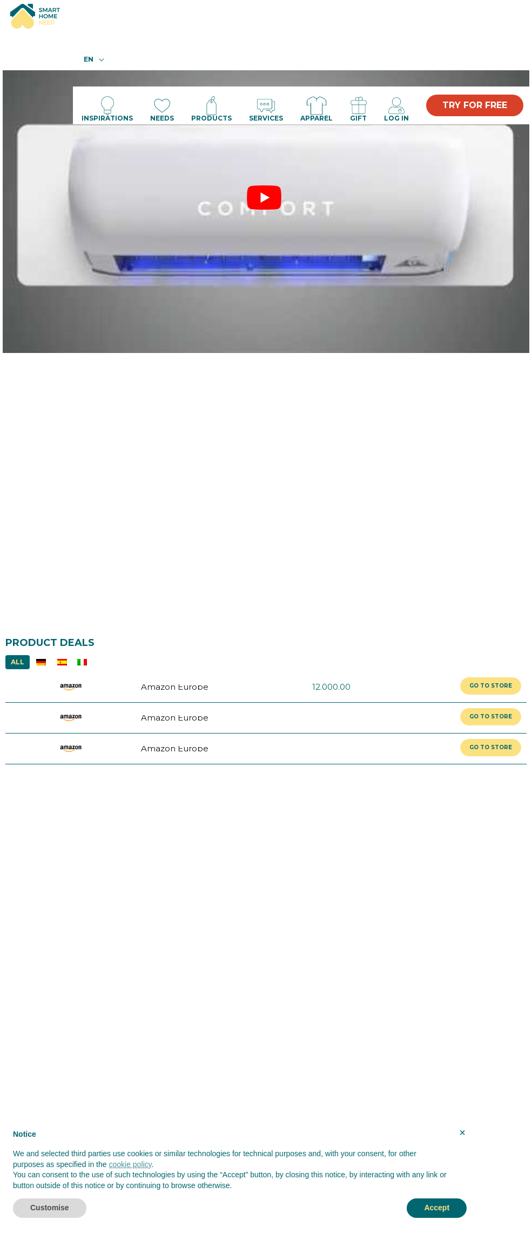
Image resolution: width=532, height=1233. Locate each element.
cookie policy (130, 1164)
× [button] (462, 1132)
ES (62, 662)
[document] (240, 1162)
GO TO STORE (490, 685)
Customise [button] (49, 1207)
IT (81, 662)
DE (41, 662)
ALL (17, 662)
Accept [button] (436, 1207)
